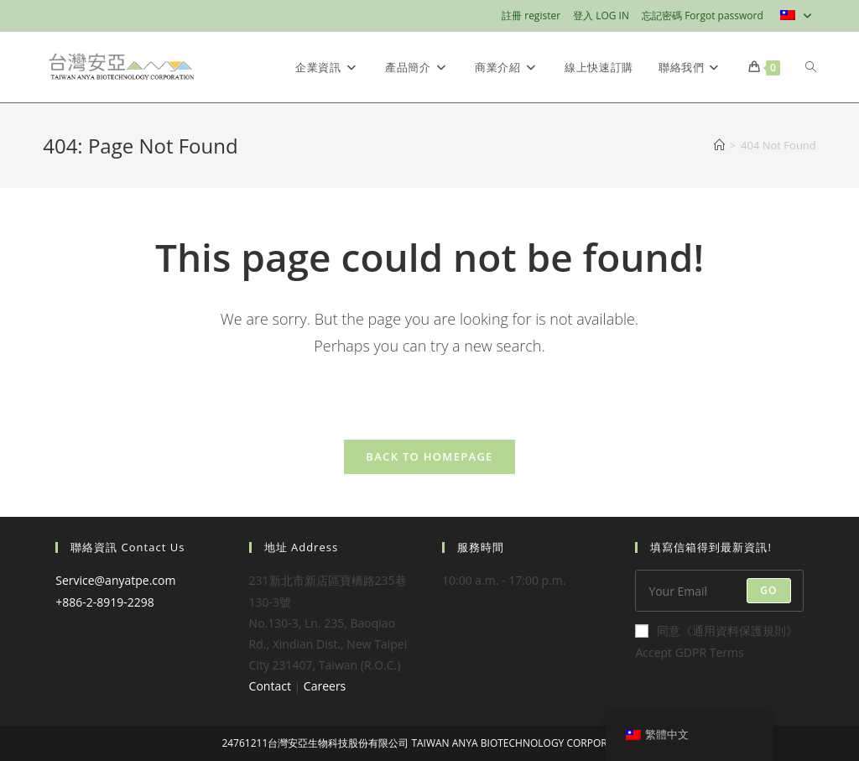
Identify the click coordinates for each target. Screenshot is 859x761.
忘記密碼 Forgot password (702, 15)
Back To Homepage (429, 456)
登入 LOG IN (601, 15)
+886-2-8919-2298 (104, 602)
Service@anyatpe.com (115, 580)
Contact (270, 686)
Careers (325, 686)
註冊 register (531, 15)
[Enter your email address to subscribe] (719, 591)
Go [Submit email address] (769, 590)
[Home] (719, 145)
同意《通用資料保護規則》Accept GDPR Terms (716, 641)
